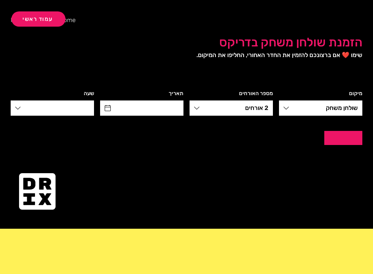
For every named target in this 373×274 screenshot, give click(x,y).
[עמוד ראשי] (38, 19)
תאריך (176, 93)
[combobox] (320, 108)
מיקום (355, 93)
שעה (89, 93)
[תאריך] (148, 108)
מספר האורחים (256, 93)
